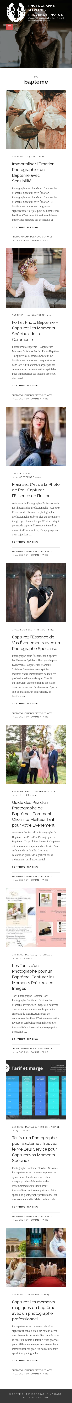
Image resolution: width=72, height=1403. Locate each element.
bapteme (18, 157)
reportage (45, 955)
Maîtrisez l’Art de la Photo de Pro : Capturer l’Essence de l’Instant (36, 490)
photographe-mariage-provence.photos (45, 10)
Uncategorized (22, 474)
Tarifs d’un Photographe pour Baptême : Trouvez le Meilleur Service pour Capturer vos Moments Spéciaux (34, 1149)
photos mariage (49, 1127)
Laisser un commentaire (31, 240)
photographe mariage (40, 792)
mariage (30, 955)
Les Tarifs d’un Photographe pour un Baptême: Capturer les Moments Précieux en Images (33, 977)
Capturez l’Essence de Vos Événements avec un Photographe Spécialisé (36, 643)
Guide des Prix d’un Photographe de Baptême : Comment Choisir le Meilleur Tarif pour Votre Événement (33, 814)
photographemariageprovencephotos (32, 237)
